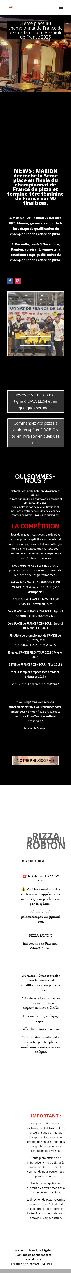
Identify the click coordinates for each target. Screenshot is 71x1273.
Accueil (19, 1250)
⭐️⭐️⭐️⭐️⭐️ (35, 341)
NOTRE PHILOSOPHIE (36, 760)
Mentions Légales (40, 1250)
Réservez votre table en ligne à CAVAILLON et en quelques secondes (35, 401)
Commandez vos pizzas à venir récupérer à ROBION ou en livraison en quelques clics (35, 433)
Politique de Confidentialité (33, 1255)
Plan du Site (33, 1259)
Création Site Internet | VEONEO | (33, 1264)
